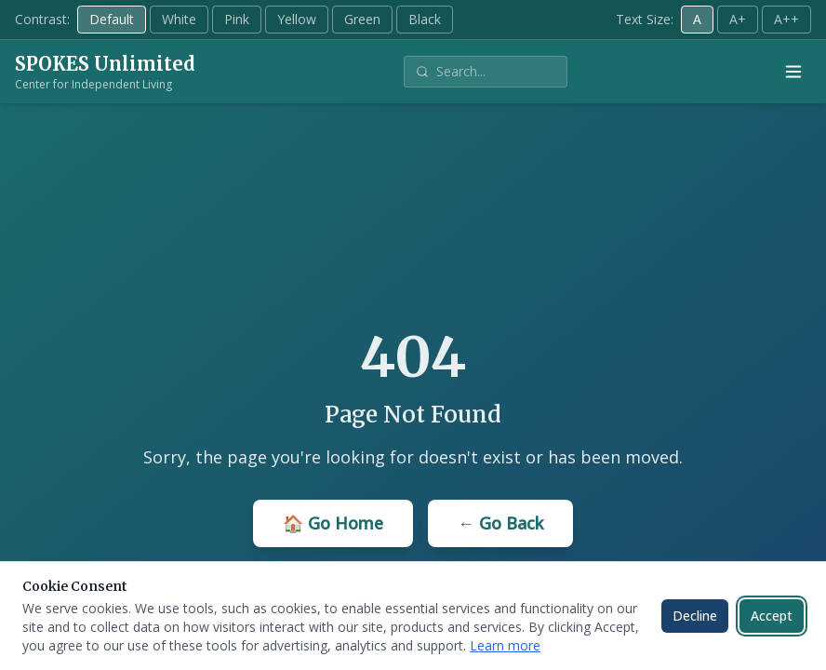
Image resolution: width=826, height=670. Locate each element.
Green (362, 19)
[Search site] (495, 71)
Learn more (505, 645)
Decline (695, 615)
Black (424, 19)
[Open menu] (793, 71)
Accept (772, 615)
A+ (737, 19)
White (179, 19)
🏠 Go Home (333, 523)
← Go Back (500, 523)
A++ (786, 19)
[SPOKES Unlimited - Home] (105, 71)
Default (111, 19)
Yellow (296, 19)
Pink (236, 19)
